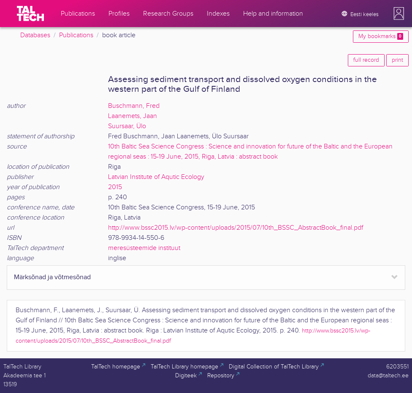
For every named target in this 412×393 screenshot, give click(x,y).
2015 (115, 187)
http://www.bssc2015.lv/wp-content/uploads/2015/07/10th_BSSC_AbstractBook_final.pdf (235, 228)
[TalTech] (30, 13)
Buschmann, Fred (134, 106)
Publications (76, 35)
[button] (399, 13)
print (397, 60)
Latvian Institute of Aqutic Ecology (156, 177)
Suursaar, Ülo (127, 126)
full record (366, 60)
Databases (35, 35)
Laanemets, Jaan (132, 116)
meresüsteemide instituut (144, 248)
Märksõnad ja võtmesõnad (52, 277)
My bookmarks (380, 36)
